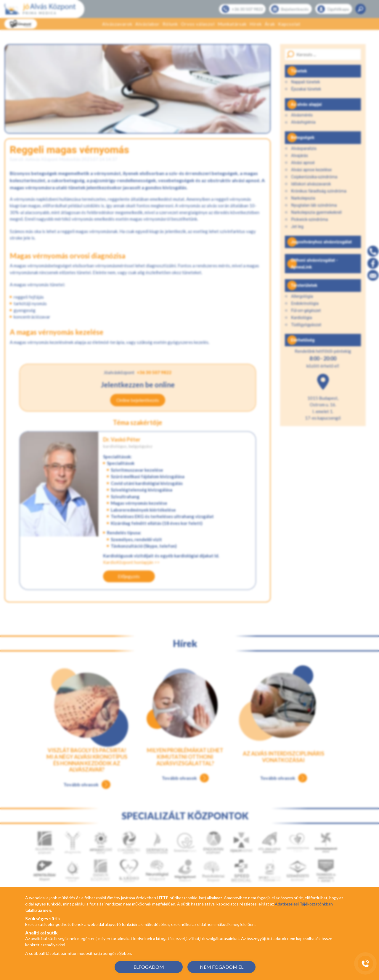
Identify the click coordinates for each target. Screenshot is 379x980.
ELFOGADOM (149, 967)
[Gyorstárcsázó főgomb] (365, 963)
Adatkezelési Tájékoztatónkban (304, 903)
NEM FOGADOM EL (221, 967)
